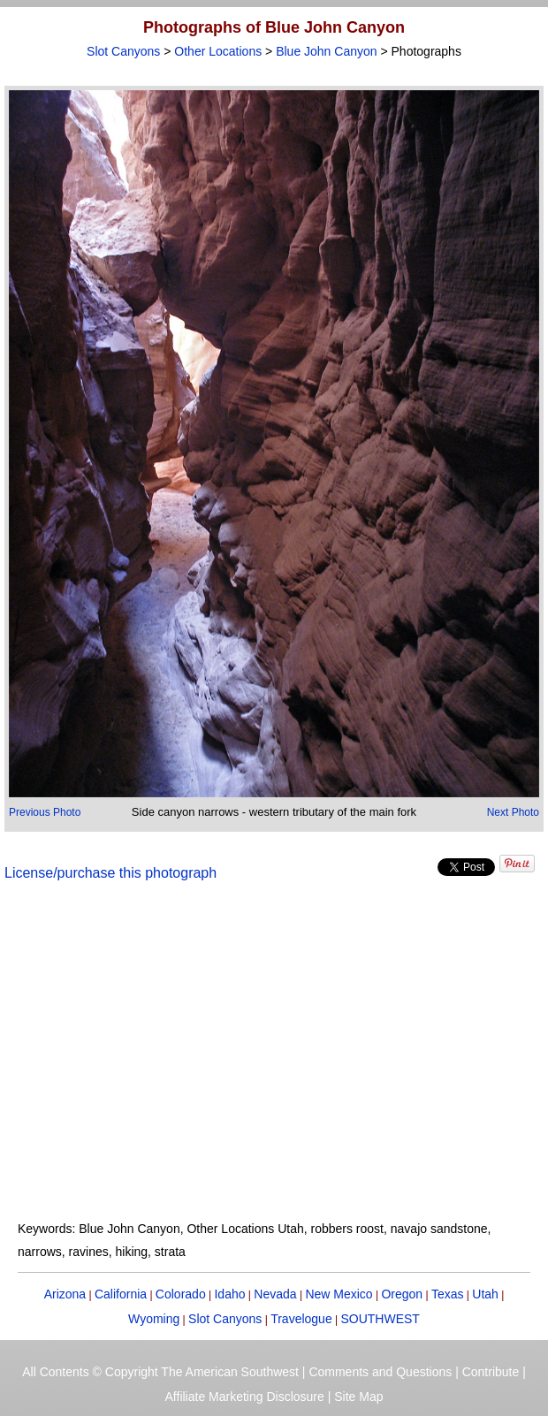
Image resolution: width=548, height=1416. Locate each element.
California (121, 1294)
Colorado (181, 1294)
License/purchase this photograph (110, 872)
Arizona (65, 1294)
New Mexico (338, 1294)
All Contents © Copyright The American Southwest (160, 1372)
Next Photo (513, 812)
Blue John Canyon (326, 51)
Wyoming (153, 1319)
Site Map (358, 1396)
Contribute (491, 1372)
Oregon (401, 1294)
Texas (447, 1294)
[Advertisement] (274, 1061)
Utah (485, 1294)
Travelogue (301, 1319)
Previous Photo (44, 812)
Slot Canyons (123, 51)
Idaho (229, 1294)
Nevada (275, 1294)
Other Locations (218, 51)
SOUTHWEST (379, 1319)
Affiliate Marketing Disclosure (244, 1396)
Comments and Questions (380, 1372)
